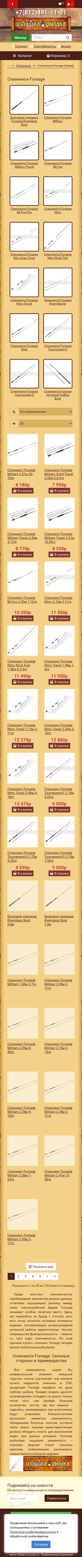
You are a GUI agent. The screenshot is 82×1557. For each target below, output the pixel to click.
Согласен (41, 1544)
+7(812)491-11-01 (41, 12)
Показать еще (41, 1266)
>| (54, 1276)
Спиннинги (20, 65)
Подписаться (56, 1498)
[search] (48, 37)
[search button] (68, 37)
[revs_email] (22, 1498)
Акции (64, 46)
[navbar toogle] (12, 4)
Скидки (19, 46)
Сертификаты (42, 46)
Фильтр (20, 38)
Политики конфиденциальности (33, 1532)
